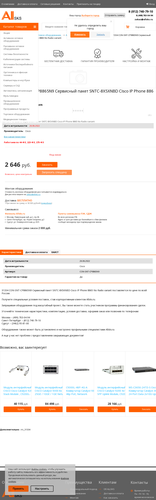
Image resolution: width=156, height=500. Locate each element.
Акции (6, 32)
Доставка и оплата (27, 3)
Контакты (68, 3)
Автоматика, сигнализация (17, 90)
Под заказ (55, 154)
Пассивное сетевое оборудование (13, 47)
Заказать (47, 164)
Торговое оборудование (16, 114)
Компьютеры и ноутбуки (16, 80)
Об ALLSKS (109, 489)
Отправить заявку (115, 15)
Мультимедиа (10, 95)
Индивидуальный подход (83, 489)
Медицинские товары (15, 119)
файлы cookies (39, 469)
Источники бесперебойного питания (18, 66)
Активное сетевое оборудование (13, 39)
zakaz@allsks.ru (144, 19)
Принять (18, 488)
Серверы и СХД (11, 85)
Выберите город (90, 15)
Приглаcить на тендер (89, 3)
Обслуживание (78, 493)
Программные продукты (16, 108)
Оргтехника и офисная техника (15, 74)
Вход (152, 3)
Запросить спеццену (54, 172)
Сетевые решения (50, 3)
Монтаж (74, 497)
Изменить (80, 34)
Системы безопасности (15, 54)
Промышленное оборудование (11, 102)
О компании (7, 3)
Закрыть (101, 34)
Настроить (42, 488)
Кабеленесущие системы (16, 59)
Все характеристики (15, 136)
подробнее (46, 203)
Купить (21, 409)
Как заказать (111, 497)
